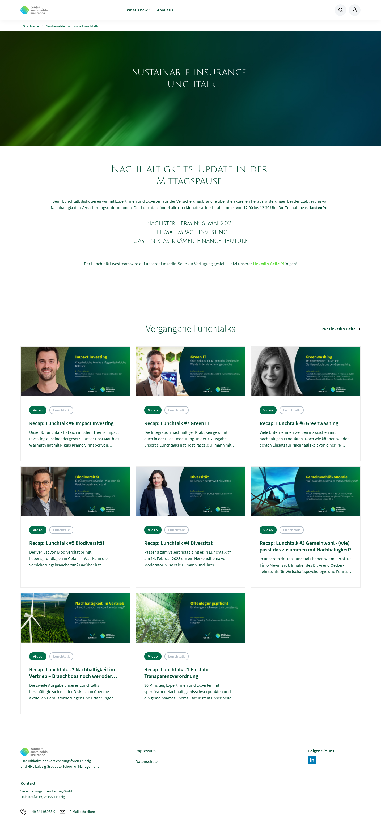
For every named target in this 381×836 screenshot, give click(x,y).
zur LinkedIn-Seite (338, 328)
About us (165, 9)
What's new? (138, 9)
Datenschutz (147, 761)
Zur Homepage (58, 10)
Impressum (146, 750)
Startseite (31, 26)
